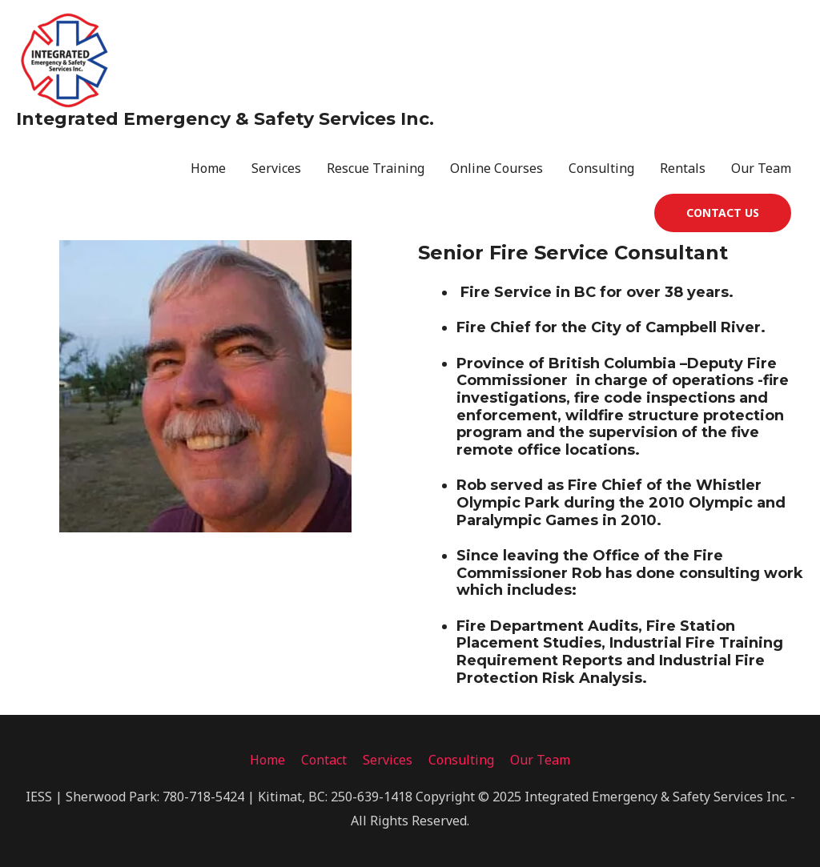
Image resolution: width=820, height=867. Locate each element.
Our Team (761, 168)
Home (208, 168)
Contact (324, 760)
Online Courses (496, 168)
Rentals (682, 168)
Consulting (601, 168)
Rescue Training (375, 168)
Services (276, 168)
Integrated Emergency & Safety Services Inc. (225, 119)
